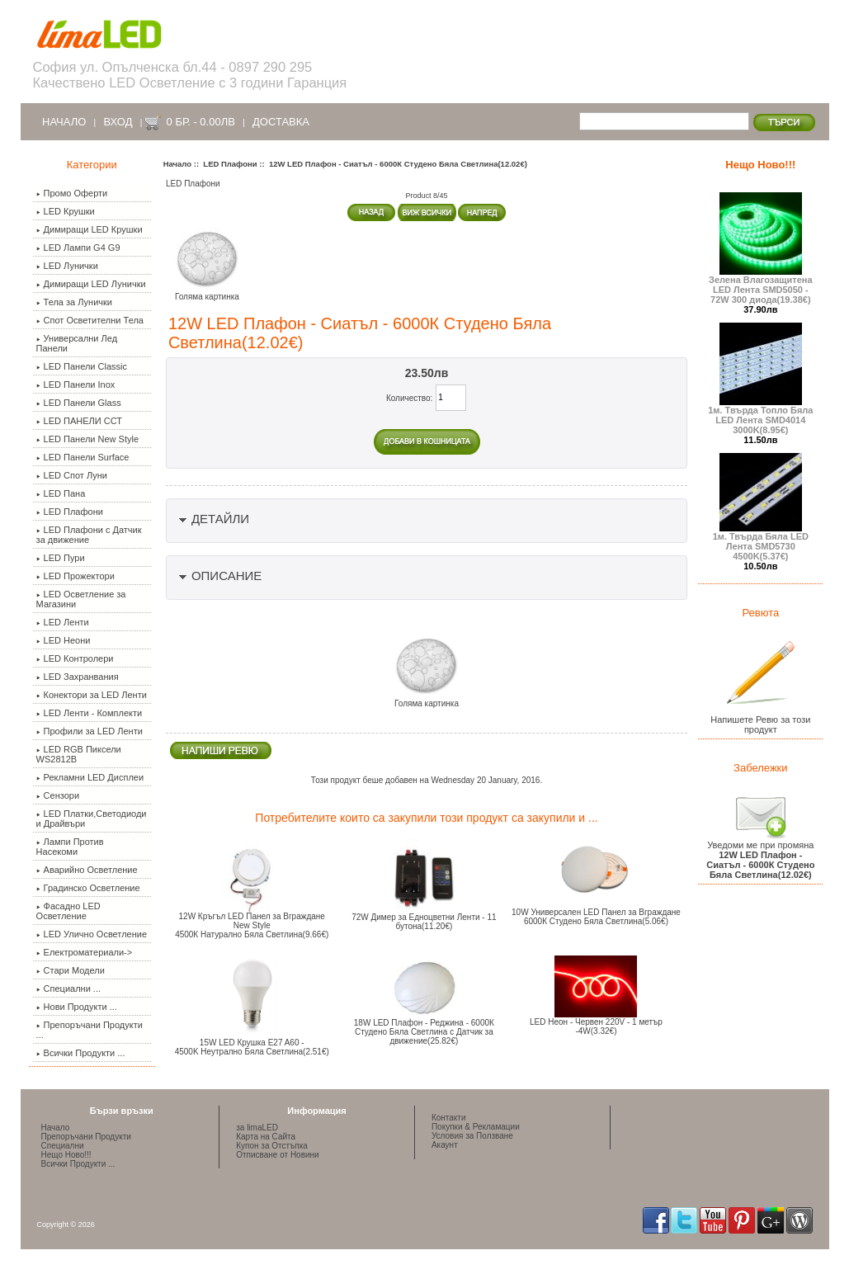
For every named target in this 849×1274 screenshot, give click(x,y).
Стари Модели (70, 970)
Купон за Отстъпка (272, 1145)
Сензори (57, 795)
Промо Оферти (72, 193)
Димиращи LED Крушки (89, 229)
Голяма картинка (426, 699)
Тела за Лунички (74, 302)
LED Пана (61, 493)
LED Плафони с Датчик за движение (89, 535)
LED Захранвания (77, 677)
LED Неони (63, 640)
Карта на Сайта (265, 1136)
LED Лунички (67, 266)
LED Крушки (65, 211)
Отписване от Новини (277, 1154)
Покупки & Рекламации (476, 1126)
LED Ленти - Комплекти (89, 713)
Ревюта (760, 612)
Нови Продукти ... (76, 1007)
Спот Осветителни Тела (90, 320)
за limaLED (257, 1127)
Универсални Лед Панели (77, 343)
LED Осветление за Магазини (81, 599)
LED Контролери (75, 658)
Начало (64, 122)
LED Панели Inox (76, 384)
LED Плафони (230, 163)
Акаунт (445, 1144)
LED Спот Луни (71, 475)
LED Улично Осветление (91, 934)
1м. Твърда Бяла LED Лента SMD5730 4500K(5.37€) (761, 542)
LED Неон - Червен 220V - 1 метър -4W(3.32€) (596, 1026)
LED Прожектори (75, 576)
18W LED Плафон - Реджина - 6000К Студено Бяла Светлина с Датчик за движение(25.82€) (424, 1031)
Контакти (449, 1117)
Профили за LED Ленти (89, 731)
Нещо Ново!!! (760, 164)
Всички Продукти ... (80, 1053)
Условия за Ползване (472, 1135)
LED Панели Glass (78, 403)
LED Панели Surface (83, 457)
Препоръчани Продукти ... (89, 1030)
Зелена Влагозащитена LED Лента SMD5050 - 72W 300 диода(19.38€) (761, 285)
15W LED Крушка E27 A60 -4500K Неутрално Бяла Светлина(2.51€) (252, 1047)
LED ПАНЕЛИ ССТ (79, 421)
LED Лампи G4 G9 (78, 247)
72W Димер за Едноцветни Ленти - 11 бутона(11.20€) (423, 922)
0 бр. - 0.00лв (201, 122)
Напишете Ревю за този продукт (760, 720)
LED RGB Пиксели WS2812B (78, 754)
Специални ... (68, 988)
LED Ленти (62, 622)
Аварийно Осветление (87, 870)
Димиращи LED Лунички (91, 284)
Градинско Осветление (88, 888)
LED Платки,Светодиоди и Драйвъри (91, 818)
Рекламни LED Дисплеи (90, 777)
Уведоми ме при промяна (760, 856)
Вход (117, 122)
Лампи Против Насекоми (70, 846)
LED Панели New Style (87, 439)
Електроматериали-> (84, 952)
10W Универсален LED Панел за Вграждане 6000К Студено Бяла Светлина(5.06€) (596, 917)
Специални (62, 1145)
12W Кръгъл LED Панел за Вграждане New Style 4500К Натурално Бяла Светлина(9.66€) (251, 925)
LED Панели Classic (81, 366)
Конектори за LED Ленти (91, 695)
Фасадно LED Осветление (68, 911)
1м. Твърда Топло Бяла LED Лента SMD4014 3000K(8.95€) (760, 416)
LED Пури (60, 558)
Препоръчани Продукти (86, 1136)
